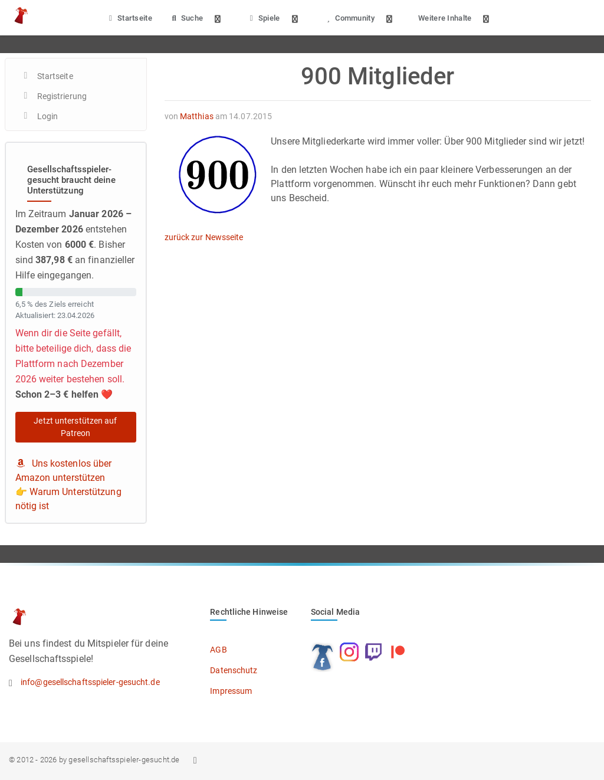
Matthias (197, 116)
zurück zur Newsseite (204, 237)
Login (47, 116)
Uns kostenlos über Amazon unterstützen (63, 470)
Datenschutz (233, 670)
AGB (218, 649)
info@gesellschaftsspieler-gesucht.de (90, 682)
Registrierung (62, 96)
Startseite (129, 18)
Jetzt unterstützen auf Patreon (75, 427)
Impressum (231, 691)
